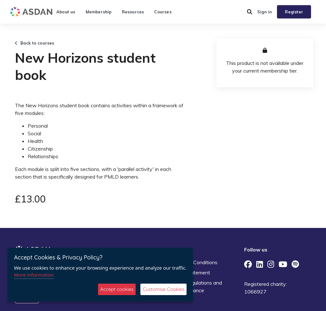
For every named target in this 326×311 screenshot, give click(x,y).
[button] (249, 12)
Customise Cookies (163, 289)
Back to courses (34, 43)
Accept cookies (117, 289)
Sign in (264, 11)
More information (34, 275)
